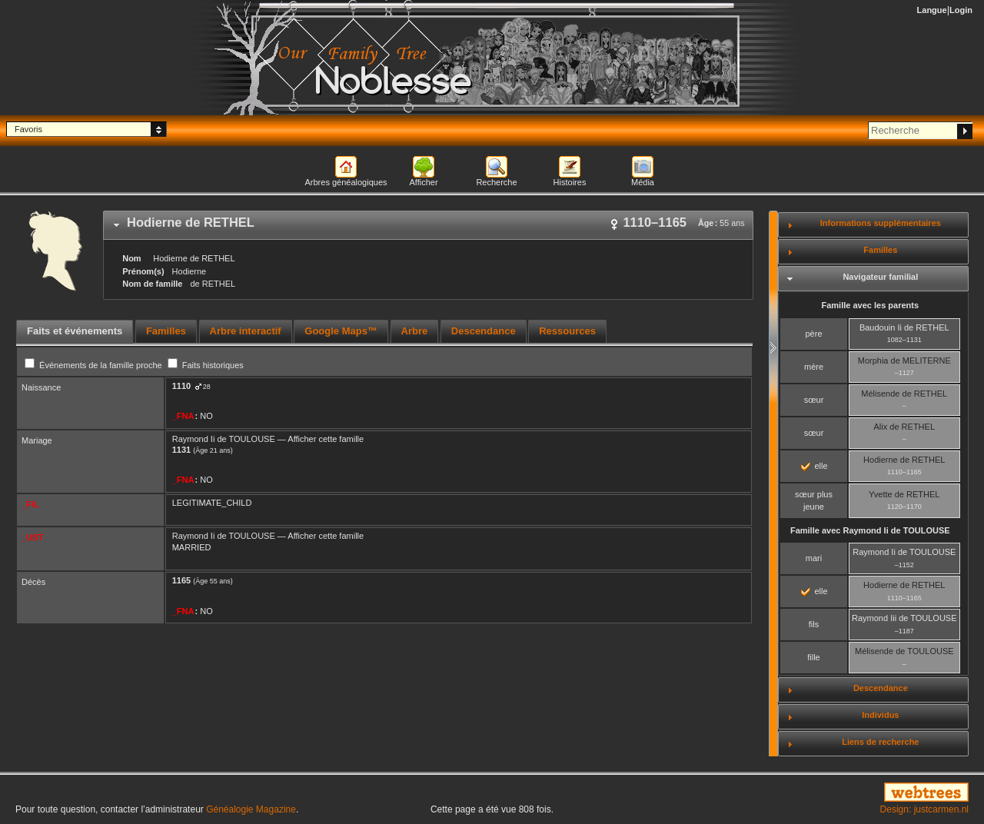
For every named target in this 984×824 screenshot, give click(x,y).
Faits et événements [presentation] (74, 331)
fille (813, 657)
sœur (814, 399)
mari (814, 558)
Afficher (423, 182)
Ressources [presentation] (567, 331)
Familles (880, 249)
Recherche (496, 182)
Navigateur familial (880, 276)
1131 (181, 449)
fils (814, 624)
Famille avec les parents (870, 305)
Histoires (570, 182)
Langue (932, 10)
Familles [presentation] (166, 331)
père (813, 333)
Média (642, 182)
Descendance (880, 688)
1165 (181, 580)
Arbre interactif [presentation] (245, 331)
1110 (181, 385)
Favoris (28, 129)
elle (814, 465)
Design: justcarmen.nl (924, 809)
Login (960, 10)
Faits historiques (206, 365)
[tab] (428, 225)
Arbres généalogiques (345, 182)
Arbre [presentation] (414, 331)
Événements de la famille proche (95, 365)
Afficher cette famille (326, 439)
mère (813, 366)
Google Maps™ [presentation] (340, 331)
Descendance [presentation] (483, 331)
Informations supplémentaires (880, 223)
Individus (880, 714)
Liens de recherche (880, 741)
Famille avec (870, 530)
